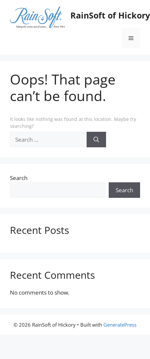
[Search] (96, 140)
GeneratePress (119, 324)
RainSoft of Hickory (110, 15)
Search (18, 178)
